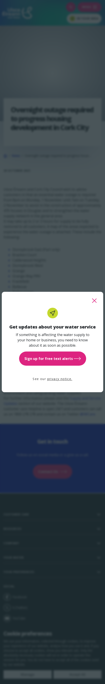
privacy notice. (59, 379)
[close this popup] (94, 300)
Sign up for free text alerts (52, 358)
